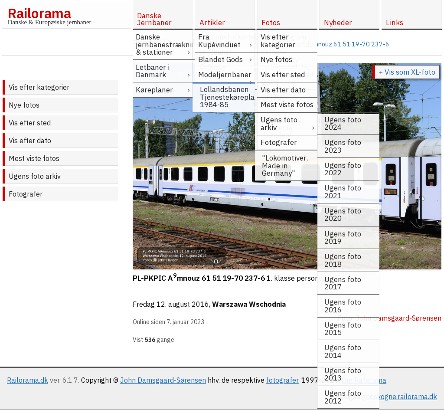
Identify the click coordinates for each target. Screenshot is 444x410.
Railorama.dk (27, 380)
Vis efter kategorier (39, 87)
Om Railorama (364, 380)
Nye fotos (24, 105)
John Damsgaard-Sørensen (163, 380)
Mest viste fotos (34, 158)
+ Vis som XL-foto (407, 72)
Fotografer (25, 194)
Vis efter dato (30, 140)
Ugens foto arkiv (35, 176)
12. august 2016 (183, 304)
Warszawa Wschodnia (249, 304)
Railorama (39, 13)
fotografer (282, 380)
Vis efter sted (30, 122)
